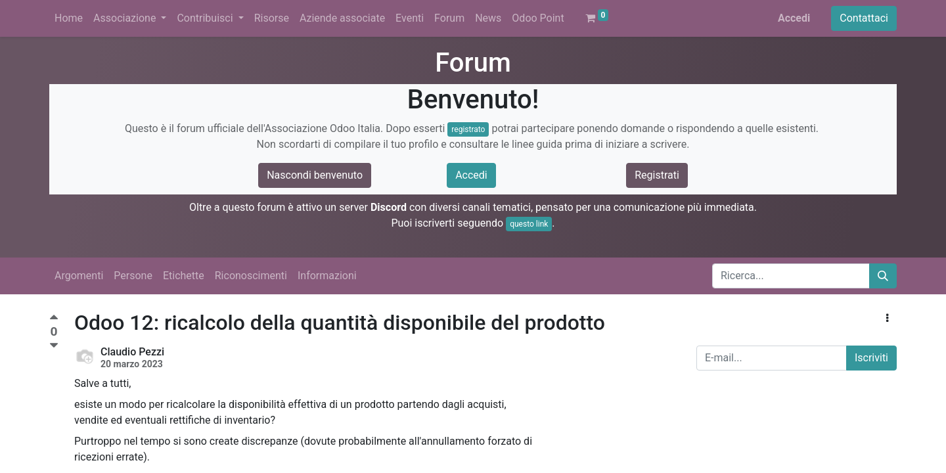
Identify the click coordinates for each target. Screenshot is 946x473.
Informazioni (327, 275)
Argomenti (79, 275)
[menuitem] (68, 18)
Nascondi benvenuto (315, 175)
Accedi (794, 18)
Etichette (183, 275)
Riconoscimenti (251, 275)
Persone (133, 275)
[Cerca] (883, 275)
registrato (468, 129)
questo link (529, 224)
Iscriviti (871, 357)
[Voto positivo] (53, 319)
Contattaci (864, 18)
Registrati (657, 175)
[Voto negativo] (53, 346)
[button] (887, 318)
